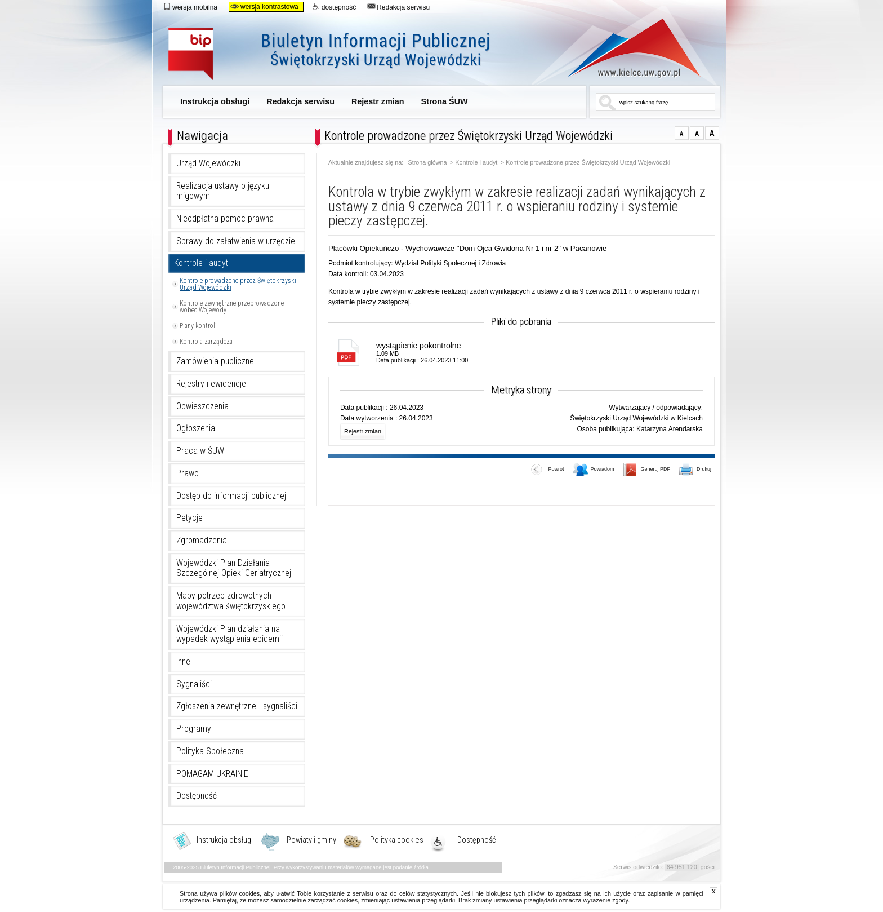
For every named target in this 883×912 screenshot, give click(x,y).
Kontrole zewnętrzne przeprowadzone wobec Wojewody (232, 306)
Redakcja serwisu (398, 7)
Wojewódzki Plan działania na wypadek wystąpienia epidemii (229, 634)
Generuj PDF (646, 470)
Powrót (547, 470)
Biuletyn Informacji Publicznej (341, 55)
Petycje (189, 518)
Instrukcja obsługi (214, 101)
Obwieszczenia (202, 406)
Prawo (187, 473)
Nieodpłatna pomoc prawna (225, 219)
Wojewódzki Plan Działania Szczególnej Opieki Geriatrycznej (233, 568)
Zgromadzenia (201, 540)
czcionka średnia (697, 133)
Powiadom (593, 470)
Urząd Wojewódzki (208, 163)
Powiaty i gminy (311, 840)
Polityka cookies (396, 840)
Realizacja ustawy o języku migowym (222, 191)
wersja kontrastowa (264, 7)
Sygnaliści (194, 684)
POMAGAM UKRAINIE (212, 774)
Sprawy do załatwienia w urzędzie (235, 241)
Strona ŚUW (444, 101)
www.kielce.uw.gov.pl (626, 48)
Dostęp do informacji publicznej (231, 496)
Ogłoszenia (195, 428)
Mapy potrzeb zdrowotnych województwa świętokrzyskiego (231, 601)
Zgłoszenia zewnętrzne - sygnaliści (236, 706)
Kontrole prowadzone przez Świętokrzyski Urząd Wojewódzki (238, 284)
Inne (183, 662)
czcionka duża (712, 133)
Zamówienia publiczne (215, 361)
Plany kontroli (198, 326)
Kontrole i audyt (201, 263)
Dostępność (196, 796)
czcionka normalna (682, 133)
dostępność (334, 7)
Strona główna (427, 163)
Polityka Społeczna (210, 751)
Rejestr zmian (377, 101)
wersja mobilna (190, 7)
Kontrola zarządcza (206, 342)
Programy (193, 729)
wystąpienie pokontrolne (418, 345)
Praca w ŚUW (200, 451)
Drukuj (695, 470)
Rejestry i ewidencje (211, 384)
